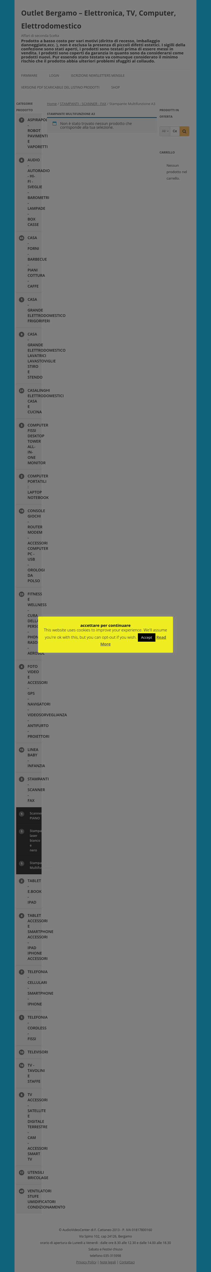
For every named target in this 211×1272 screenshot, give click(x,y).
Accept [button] (146, 637)
